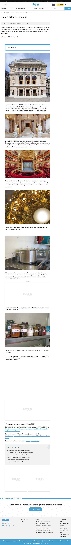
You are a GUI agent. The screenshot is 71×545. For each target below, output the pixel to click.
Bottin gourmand (64, 534)
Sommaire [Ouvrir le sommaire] (12, 47)
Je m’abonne (60, 4)
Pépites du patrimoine (39, 8)
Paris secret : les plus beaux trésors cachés (18, 459)
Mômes (27, 1)
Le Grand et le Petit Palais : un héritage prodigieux (20, 452)
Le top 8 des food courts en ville (15, 462)
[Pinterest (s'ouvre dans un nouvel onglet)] (3, 526)
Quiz (22, 521)
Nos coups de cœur (20, 8)
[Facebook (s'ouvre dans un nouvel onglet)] (10, 526)
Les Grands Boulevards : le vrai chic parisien (18, 457)
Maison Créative (41, 1)
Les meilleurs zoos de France (43, 521)
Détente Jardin (33, 1)
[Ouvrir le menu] (5, 5)
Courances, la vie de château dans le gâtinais (18, 450)
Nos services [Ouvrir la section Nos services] (24, 519)
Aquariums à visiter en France (43, 528)
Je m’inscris (35, 509)
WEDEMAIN (63, 536)
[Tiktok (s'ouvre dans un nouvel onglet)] (13, 526)
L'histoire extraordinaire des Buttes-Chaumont (19, 455)
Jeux (54, 8)
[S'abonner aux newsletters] (53, 5)
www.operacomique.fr (32, 441)
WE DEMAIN (62, 1)
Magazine (68, 8)
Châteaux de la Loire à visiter (43, 525)
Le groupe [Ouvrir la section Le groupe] (63, 519)
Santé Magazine (15, 1)
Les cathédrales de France (42, 523)
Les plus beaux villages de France (44, 532)
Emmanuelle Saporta (22, 23)
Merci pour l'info (7, 1)
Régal (47, 1)
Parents (21, 1)
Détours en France (54, 1)
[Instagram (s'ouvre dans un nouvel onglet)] (6, 526)
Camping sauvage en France (43, 527)
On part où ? (3, 8)
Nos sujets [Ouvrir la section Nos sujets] (39, 519)
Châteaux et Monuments (25, 13)
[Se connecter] (66, 4)
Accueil (3, 13)
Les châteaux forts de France (43, 530)
